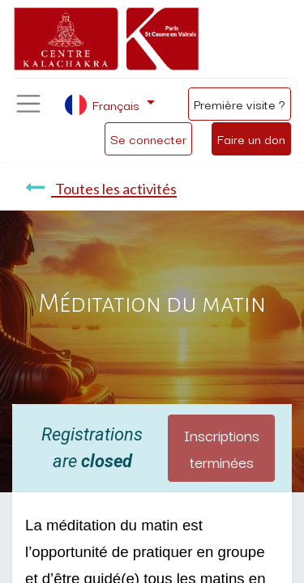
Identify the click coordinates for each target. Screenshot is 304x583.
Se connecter (148, 138)
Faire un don (251, 138)
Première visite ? (239, 103)
